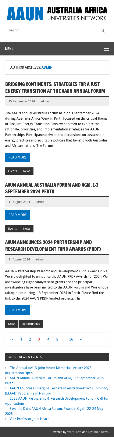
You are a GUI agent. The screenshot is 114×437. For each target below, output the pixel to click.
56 (71, 339)
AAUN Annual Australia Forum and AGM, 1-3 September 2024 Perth (51, 188)
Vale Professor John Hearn (29, 419)
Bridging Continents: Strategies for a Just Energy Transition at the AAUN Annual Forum (55, 87)
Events (12, 171)
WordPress (74, 432)
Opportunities (31, 323)
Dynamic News (98, 432)
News (26, 171)
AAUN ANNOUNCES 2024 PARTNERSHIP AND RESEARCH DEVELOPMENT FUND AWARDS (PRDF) (53, 245)
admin (44, 101)
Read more (17, 157)
